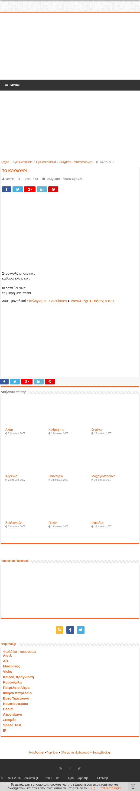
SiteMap (102, 778)
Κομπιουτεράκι (15, 704)
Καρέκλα (11, 476)
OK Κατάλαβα (111, 788)
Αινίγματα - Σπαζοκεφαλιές (75, 162)
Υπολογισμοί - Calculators (47, 301)
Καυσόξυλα (12, 682)
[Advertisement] (70, 46)
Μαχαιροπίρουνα (103, 476)
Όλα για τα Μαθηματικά (75, 752)
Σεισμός (9, 720)
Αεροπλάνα (12, 714)
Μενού (12, 85)
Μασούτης (11, 666)
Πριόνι (53, 523)
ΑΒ (5, 661)
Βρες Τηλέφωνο (16, 698)
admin (10, 179)
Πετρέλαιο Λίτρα (16, 688)
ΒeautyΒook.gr (101, 752)
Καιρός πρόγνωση (18, 677)
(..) (93, 788)
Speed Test (12, 725)
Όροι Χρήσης (78, 778)
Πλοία (8, 709)
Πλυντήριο (56, 476)
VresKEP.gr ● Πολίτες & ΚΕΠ (93, 301)
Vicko (7, 671)
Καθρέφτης (56, 429)
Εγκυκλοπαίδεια (23, 162)
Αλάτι (9, 429)
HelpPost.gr (36, 752)
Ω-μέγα (96, 429)
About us (52, 778)
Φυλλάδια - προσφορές (19, 651)
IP (4, 730)
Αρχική (5, 162)
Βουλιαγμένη (14, 523)
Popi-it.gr (52, 752)
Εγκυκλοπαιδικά (46, 162)
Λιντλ (7, 655)
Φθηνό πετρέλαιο (17, 693)
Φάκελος (97, 523)
